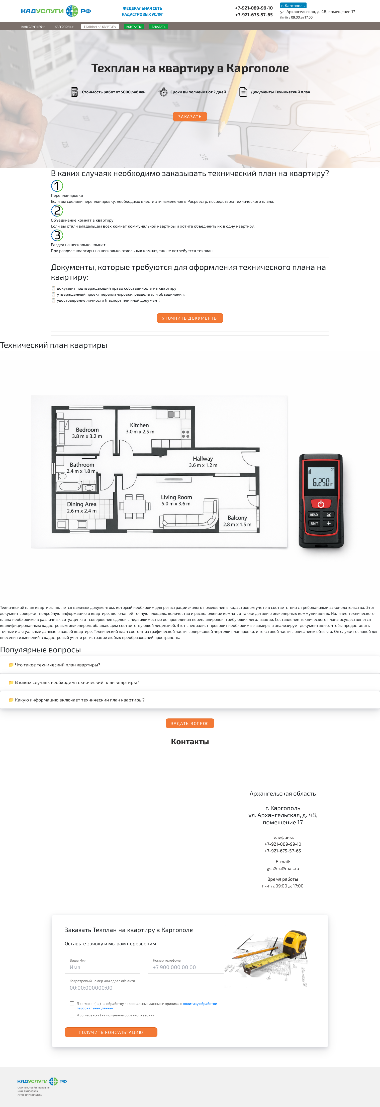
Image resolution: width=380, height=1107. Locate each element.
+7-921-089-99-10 (254, 8)
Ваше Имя (78, 960)
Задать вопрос (190, 723)
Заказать (190, 116)
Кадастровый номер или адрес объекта (102, 981)
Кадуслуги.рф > (33, 26)
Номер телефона (167, 960)
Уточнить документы (190, 317)
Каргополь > (64, 26)
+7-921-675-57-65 (254, 14)
